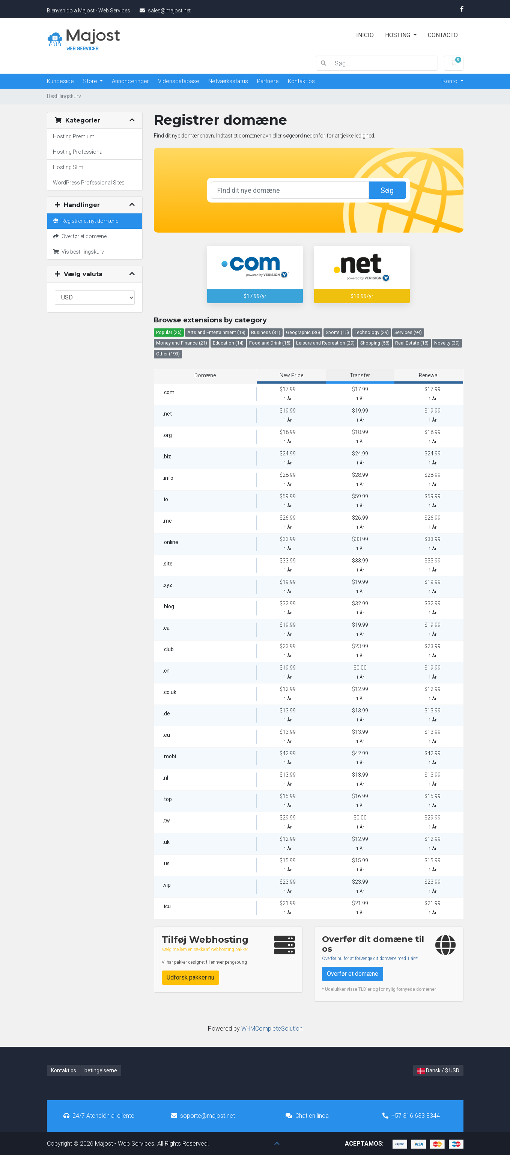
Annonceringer (130, 81)
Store (91, 81)
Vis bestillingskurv (78, 252)
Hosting (398, 35)
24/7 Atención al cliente (98, 1115)
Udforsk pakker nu (190, 977)
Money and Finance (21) (181, 343)
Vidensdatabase (178, 81)
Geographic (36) (303, 332)
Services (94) (408, 332)
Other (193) (168, 354)
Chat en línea (307, 1115)
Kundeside (60, 81)
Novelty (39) (447, 343)
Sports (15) (337, 332)
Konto (450, 81)
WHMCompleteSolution (271, 1028)
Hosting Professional (78, 152)
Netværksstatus (228, 81)
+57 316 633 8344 (411, 1115)
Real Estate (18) (412, 343)
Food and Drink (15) (269, 343)
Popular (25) (169, 332)
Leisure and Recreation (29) (325, 343)
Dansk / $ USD (438, 1070)
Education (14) (228, 343)
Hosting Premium (74, 136)
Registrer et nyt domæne (86, 221)
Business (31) (265, 332)
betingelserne (100, 1070)
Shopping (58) (375, 343)
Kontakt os (301, 81)
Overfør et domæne (80, 236)
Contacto (443, 35)
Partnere (268, 81)
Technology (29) (372, 332)
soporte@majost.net (203, 1115)
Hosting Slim (68, 167)
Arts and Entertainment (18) (216, 332)
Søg (387, 190)
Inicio (365, 35)
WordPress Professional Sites (89, 183)
